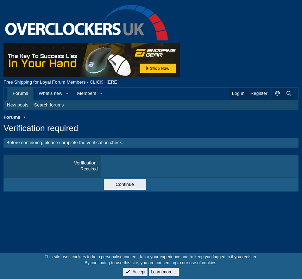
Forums (20, 93)
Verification (85, 163)
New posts (18, 105)
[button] (67, 93)
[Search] (289, 93)
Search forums (49, 105)
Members (86, 93)
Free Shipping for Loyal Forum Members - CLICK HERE (60, 82)
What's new (50, 93)
